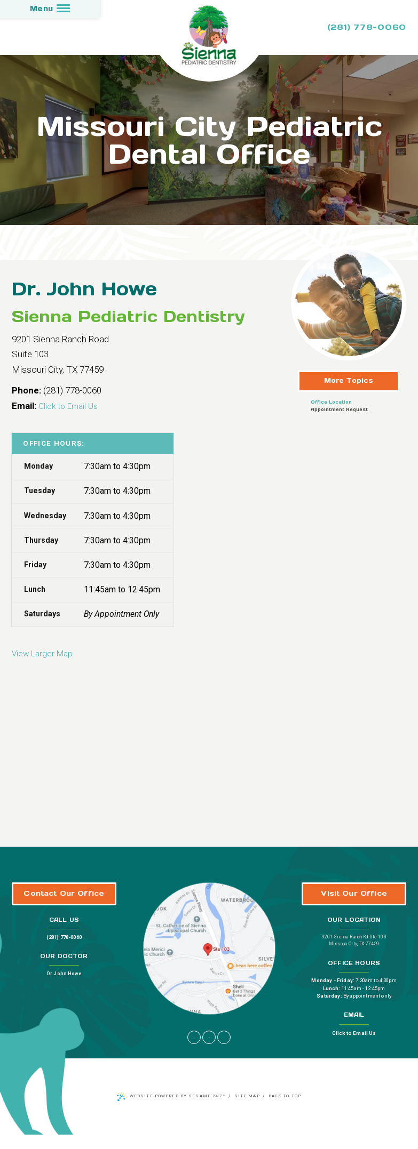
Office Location (331, 399)
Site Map (249, 1110)
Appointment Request (339, 406)
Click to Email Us (71, 402)
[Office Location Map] (209, 954)
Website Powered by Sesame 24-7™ (175, 1110)
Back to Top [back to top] (289, 1110)
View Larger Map (44, 650)
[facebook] (194, 1051)
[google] (209, 1051)
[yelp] (225, 1051)
